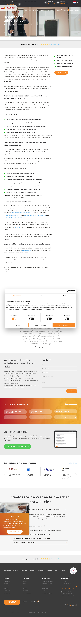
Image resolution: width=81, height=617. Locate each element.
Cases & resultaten (27, 592)
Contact (77, 10)
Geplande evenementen (30, 601)
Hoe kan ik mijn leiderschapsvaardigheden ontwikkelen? (33, 538)
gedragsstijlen (26, 250)
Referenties (43, 10)
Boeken (24, 587)
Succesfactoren (7, 585)
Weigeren (17, 325)
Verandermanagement (62, 416)
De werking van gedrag (63, 411)
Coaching (8, 416)
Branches (6, 587)
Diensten (35, 10)
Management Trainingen (38, 416)
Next (78, 331)
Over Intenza (15, 2)
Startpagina (7, 33)
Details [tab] (40, 295)
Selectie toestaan (40, 325)
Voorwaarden (7, 590)
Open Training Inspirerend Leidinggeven (13, 411)
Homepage (4, 2)
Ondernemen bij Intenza (30, 2)
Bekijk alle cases (73, 462)
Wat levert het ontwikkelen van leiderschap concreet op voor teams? (37, 509)
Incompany (50, 10)
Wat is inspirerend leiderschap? (24, 542)
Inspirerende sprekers (47, 583)
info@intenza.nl (64, 3)
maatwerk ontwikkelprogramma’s (22, 212)
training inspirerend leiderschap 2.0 (35, 215)
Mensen (6, 583)
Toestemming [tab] (17, 295)
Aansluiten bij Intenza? (11, 601)
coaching (17, 227)
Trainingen (58, 10)
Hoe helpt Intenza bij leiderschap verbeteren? (29, 525)
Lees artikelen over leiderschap (40, 411)
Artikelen (25, 580)
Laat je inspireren (14, 520)
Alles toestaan (63, 325)
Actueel (24, 585)
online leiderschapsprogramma (13, 217)
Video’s (71, 10)
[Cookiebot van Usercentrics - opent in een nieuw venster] (68, 291)
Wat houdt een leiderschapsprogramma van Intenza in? (32, 534)
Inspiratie (65, 10)
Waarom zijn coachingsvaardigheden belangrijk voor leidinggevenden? (37, 530)
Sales (43, 585)
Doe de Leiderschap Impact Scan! (17, 446)
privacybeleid (65, 593)
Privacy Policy (7, 592)
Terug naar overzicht (71, 404)
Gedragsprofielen (46, 587)
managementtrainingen (11, 215)
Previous (2, 331)
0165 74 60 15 (51, 3)
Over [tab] (64, 295)
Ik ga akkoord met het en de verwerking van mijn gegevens (69, 593)
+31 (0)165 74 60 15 (42, 611)
